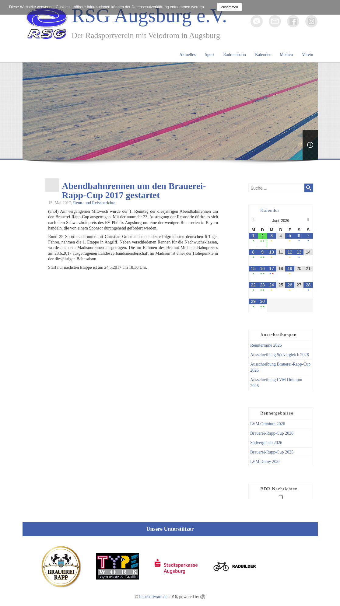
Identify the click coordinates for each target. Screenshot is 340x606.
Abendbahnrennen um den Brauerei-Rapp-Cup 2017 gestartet (134, 190)
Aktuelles (187, 54)
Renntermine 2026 (266, 345)
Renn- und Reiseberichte (94, 203)
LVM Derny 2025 (265, 461)
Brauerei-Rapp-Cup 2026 (271, 433)
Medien (286, 54)
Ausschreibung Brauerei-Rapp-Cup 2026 (280, 367)
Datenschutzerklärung (150, 7)
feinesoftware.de (153, 596)
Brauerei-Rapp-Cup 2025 (271, 452)
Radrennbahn (234, 54)
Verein (307, 54)
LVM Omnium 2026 (267, 424)
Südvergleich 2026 (266, 442)
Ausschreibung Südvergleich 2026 (279, 354)
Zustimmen (229, 7)
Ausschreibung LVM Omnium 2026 (276, 382)
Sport (209, 54)
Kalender (263, 54)
